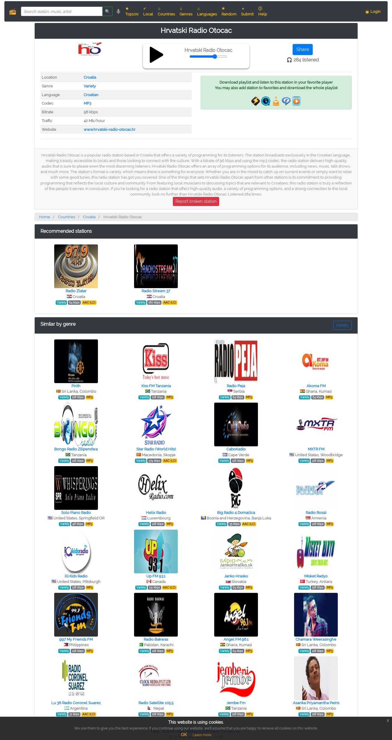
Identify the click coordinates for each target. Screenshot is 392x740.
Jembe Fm (235, 703)
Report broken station (196, 201)
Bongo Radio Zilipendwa (76, 449)
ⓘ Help (262, 11)
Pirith (75, 386)
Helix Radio (156, 512)
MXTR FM (316, 449)
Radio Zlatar (76, 291)
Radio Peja (236, 386)
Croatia (90, 77)
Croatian (91, 95)
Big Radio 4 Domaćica (236, 512)
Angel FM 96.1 (236, 639)
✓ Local (148, 11)
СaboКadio (236, 449)
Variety (90, 86)
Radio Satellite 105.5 (155, 703)
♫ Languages (207, 11)
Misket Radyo (316, 576)
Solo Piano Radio (76, 512)
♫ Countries (166, 11)
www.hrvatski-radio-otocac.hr (110, 129)
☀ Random (229, 11)
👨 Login (373, 11)
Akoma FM (316, 386)
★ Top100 (131, 11)
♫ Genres (186, 11)
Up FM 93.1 (156, 576)
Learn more (202, 735)
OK (184, 734)
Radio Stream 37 (156, 291)
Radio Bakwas (156, 639)
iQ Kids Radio (76, 576)
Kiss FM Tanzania (156, 386)
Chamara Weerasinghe (316, 639)
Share (302, 49)
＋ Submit (247, 11)
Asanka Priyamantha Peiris (316, 703)
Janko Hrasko (236, 576)
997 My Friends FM (76, 639)
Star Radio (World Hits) (156, 449)
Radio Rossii (316, 512)
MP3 (87, 103)
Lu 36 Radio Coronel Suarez (76, 703)
